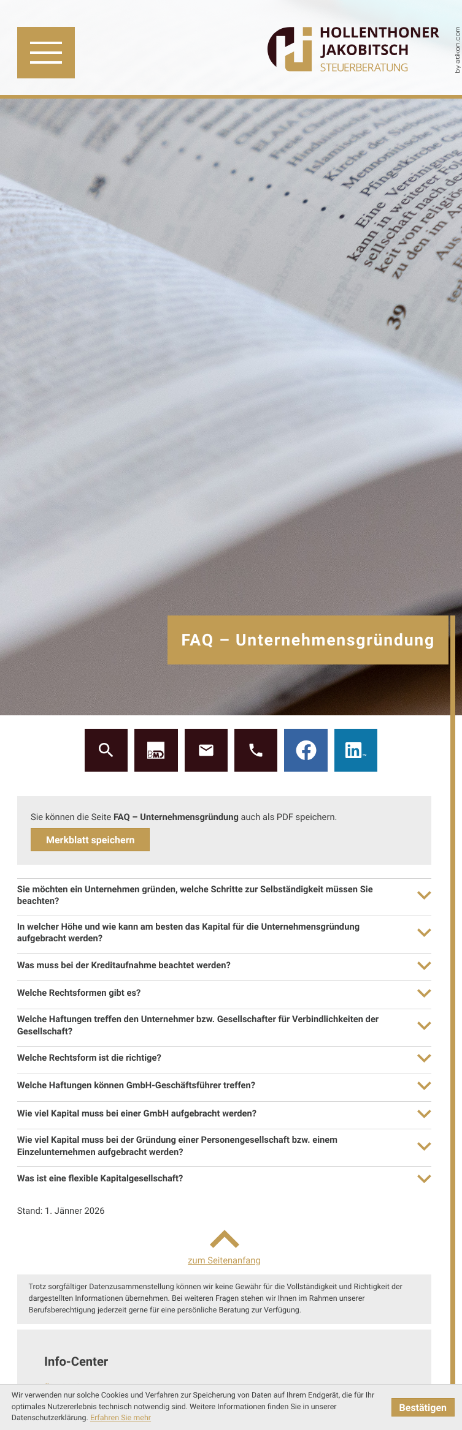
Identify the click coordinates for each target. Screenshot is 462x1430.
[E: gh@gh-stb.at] (206, 750)
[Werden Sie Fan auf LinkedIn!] (355, 750)
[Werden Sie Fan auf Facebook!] (305, 750)
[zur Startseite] (353, 50)
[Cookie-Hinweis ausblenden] (423, 1407)
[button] (155, 750)
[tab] (224, 895)
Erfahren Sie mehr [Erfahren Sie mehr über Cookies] (120, 1418)
